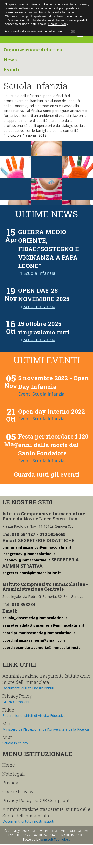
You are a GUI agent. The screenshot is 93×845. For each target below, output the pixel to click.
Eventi (11, 69)
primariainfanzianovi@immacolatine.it (36, 547)
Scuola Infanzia (39, 273)
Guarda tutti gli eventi (46, 474)
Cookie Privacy (17, 791)
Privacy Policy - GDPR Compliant (36, 800)
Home (8, 765)
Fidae (8, 710)
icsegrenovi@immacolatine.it (28, 553)
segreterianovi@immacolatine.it (31, 572)
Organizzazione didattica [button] (33, 50)
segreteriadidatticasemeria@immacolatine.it (43, 625)
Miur (7, 724)
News (10, 60)
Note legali (13, 774)
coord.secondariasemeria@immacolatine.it (41, 647)
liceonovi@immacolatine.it (26, 560)
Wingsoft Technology (55, 839)
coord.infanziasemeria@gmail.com (33, 640)
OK (72, 31)
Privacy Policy (17, 696)
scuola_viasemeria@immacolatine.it (34, 617)
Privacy (10, 783)
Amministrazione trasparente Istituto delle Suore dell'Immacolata (46, 679)
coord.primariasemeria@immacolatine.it (38, 632)
